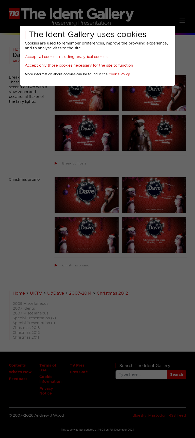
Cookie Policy (119, 74)
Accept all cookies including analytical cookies (66, 57)
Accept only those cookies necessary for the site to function (79, 65)
